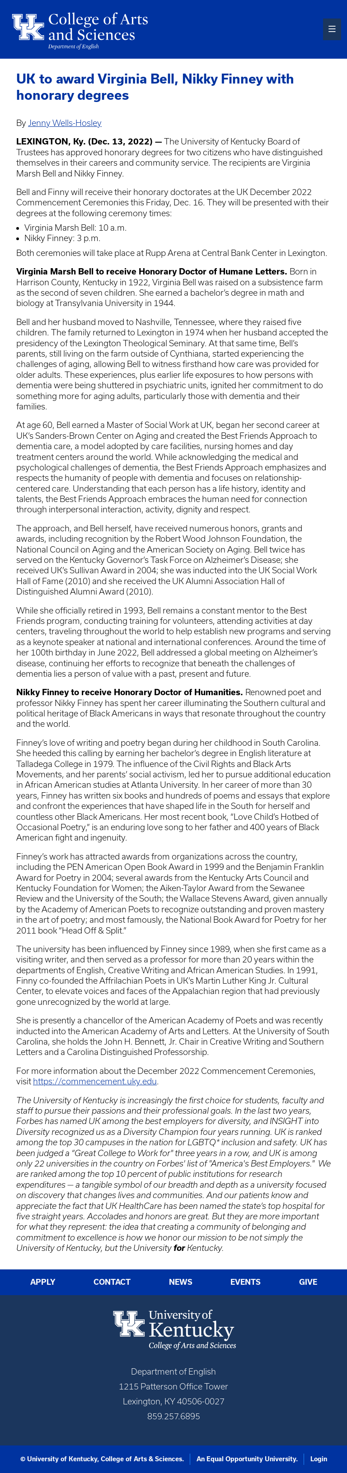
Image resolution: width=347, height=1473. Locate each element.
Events (245, 1282)
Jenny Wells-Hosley (65, 123)
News (180, 1282)
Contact (112, 1282)
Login (318, 1459)
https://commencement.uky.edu (95, 1081)
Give (308, 1282)
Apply (43, 1282)
